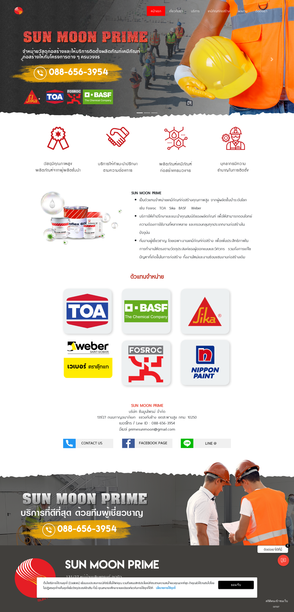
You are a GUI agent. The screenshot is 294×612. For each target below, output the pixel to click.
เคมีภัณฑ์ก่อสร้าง (219, 10)
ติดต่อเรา (261, 10)
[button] (22, 59)
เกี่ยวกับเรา (176, 10)
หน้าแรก (156, 10)
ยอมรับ (236, 585)
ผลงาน (242, 10)
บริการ (195, 10)
